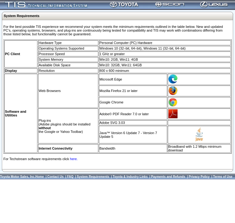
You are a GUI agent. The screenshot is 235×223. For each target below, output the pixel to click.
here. (74, 159)
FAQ (70, 176)
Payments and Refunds (168, 176)
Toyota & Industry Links (130, 176)
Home (39, 176)
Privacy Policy (199, 176)
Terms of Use (223, 176)
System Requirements (93, 176)
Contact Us (55, 176)
